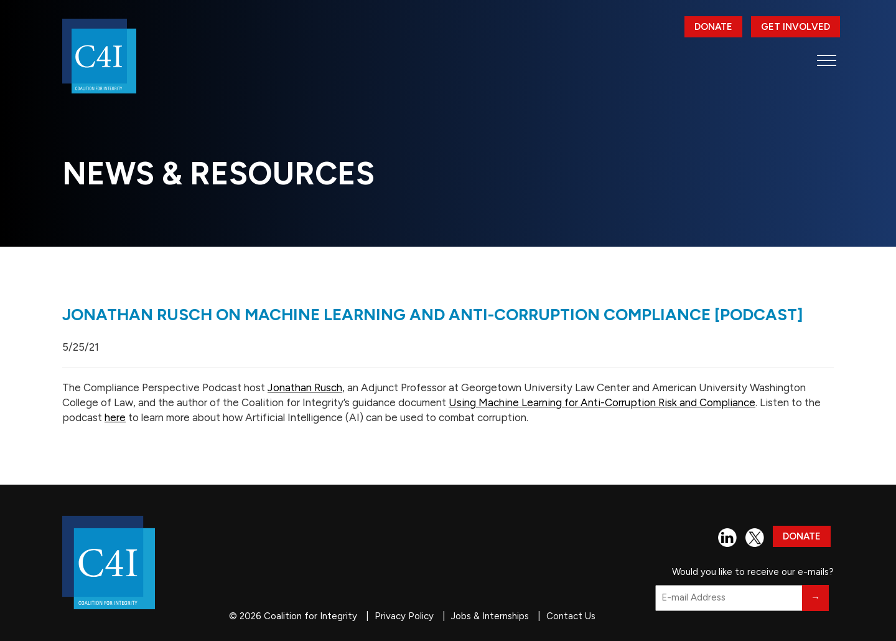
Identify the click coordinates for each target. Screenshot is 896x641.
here (115, 417)
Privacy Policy (404, 616)
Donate (713, 26)
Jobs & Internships (490, 616)
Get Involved (795, 26)
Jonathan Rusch (305, 387)
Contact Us (570, 616)
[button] (826, 60)
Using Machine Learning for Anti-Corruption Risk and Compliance (602, 402)
